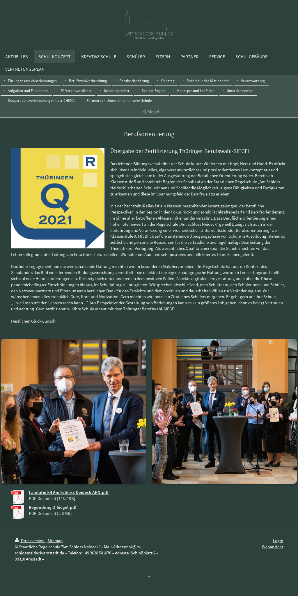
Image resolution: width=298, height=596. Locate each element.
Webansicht (272, 546)
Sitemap (55, 540)
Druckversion (30, 540)
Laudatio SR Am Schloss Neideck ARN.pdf (69, 492)
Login (278, 540)
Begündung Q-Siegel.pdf (53, 507)
